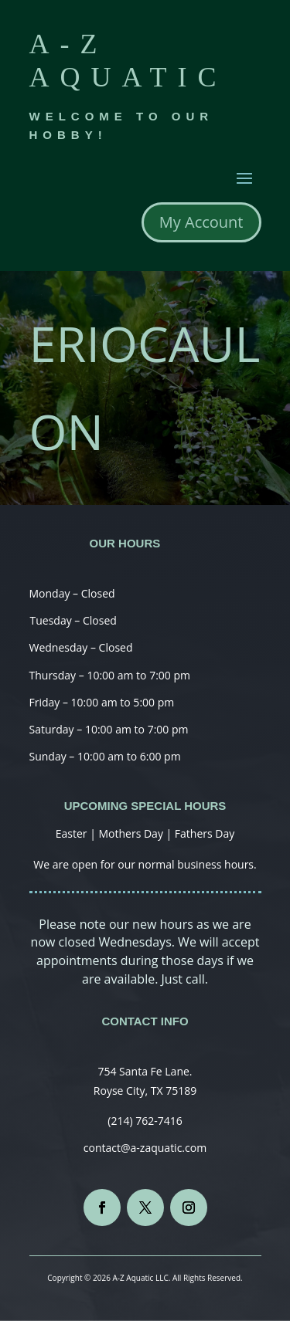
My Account (201, 222)
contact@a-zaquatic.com (145, 1147)
